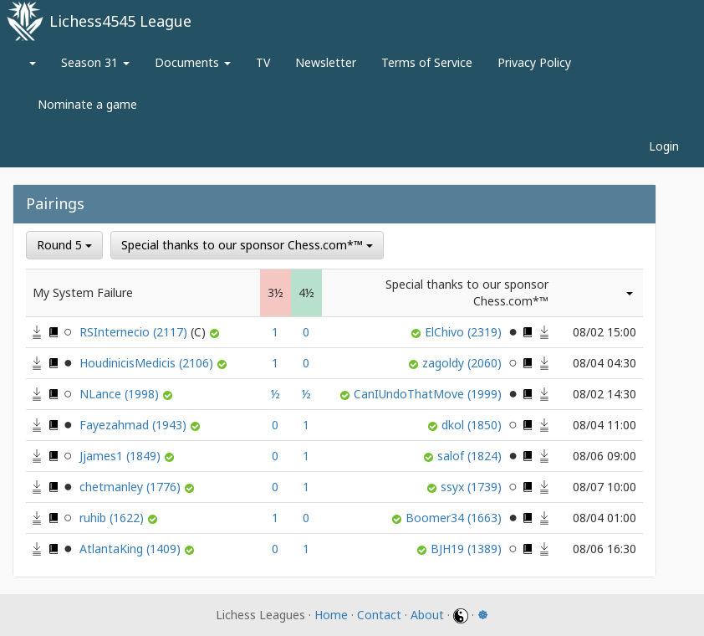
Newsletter (325, 62)
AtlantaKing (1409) (131, 548)
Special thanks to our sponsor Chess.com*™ (247, 245)
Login (664, 146)
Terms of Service (426, 62)
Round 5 (64, 245)
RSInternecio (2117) (144, 332)
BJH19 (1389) (468, 548)
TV (263, 62)
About (427, 615)
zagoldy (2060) (463, 363)
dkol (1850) (473, 425)
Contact (379, 615)
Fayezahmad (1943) (134, 425)
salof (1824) (471, 456)
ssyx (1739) (473, 487)
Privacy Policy (534, 62)
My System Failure (83, 292)
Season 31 (95, 62)
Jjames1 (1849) (121, 456)
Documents (193, 62)
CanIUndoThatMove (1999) (429, 394)
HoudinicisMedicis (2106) (148, 363)
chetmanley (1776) (131, 487)
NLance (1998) (120, 394)
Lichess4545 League (120, 21)
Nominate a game (87, 104)
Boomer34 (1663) (455, 518)
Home (331, 615)
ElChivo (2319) (465, 332)
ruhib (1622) (113, 518)
